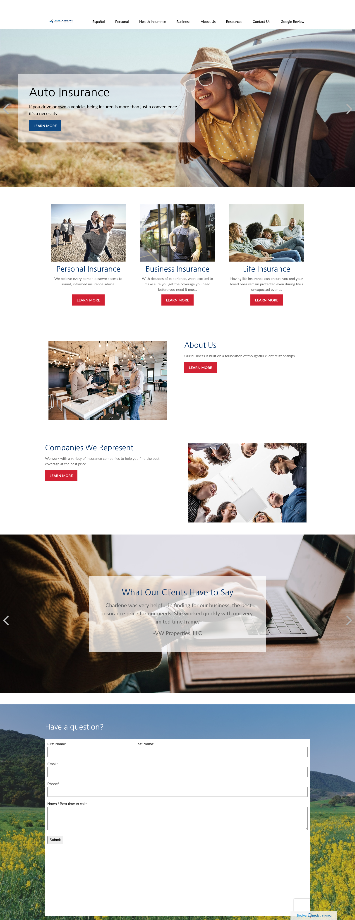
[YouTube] (68, 909)
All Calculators (124, 911)
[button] (99, 7)
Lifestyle (120, 896)
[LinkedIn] (60, 909)
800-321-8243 (72, 882)
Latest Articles (124, 901)
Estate (118, 881)
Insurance (121, 886)
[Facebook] (52, 909)
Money (119, 891)
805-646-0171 (69, 877)
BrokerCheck (256, 906)
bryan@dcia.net (59, 902)
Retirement (122, 876)
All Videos (121, 906)
